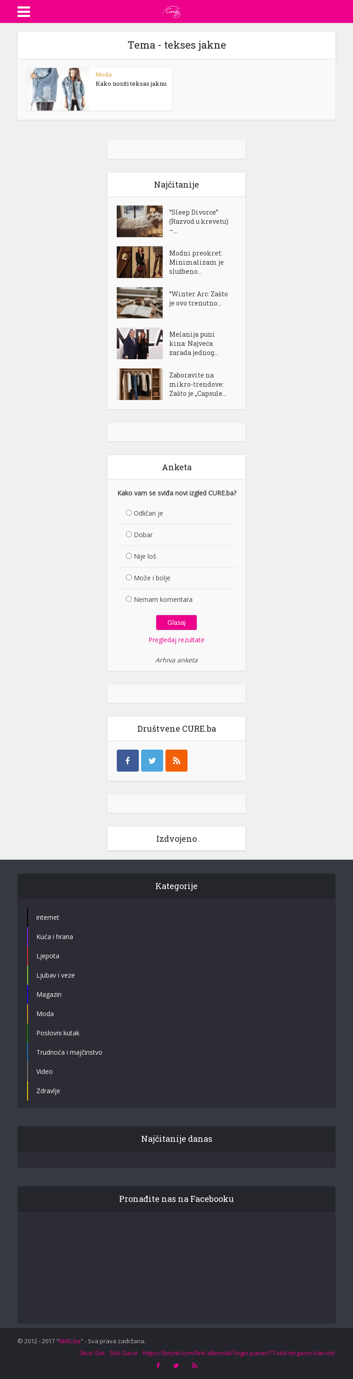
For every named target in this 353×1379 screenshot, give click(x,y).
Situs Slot (92, 1353)
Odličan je (148, 513)
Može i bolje (152, 577)
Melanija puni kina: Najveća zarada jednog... (193, 343)
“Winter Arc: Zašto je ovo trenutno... (198, 298)
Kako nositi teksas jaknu (131, 83)
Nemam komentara (163, 599)
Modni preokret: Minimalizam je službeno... (196, 262)
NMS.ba (69, 1341)
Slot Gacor (123, 1353)
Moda (104, 74)
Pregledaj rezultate (176, 639)
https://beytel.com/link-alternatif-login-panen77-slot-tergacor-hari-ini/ (239, 1353)
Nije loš (145, 556)
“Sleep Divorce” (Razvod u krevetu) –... (198, 221)
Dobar (143, 534)
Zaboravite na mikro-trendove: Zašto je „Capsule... (198, 384)
